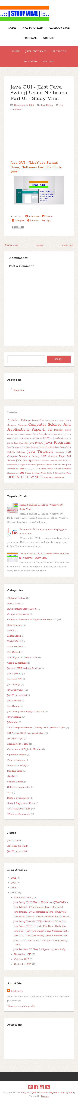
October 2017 (21, 959)
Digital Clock (13, 434)
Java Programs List (16, 447)
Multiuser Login (47, 461)
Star (22, 472)
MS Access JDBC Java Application (25, 733)
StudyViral (19, 390)
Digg (46, 220)
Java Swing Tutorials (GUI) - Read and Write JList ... (41, 921)
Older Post (67, 245)
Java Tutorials (32, 28)
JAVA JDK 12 (14, 673)
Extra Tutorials (40, 434)
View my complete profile (21, 1006)
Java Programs (57, 442)
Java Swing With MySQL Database (25, 711)
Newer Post (11, 245)
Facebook (59, 51)
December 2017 (22, 897)
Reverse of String (15, 468)
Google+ (18, 220)
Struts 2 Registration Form (59, 473)
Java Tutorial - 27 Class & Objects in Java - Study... (40, 949)
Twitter (47, 216)
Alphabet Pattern (19, 420)
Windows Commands (54, 477)
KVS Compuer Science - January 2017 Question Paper (36, 727)
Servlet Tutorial (54, 468)
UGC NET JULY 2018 (24, 477)
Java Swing (47, 105)
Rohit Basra (16, 991)
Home (12, 28)
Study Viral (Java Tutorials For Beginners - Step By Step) (47, 1092)
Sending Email (31, 469)
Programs (30, 38)
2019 (13, 882)
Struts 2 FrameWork (35, 473)
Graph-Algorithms (27, 438)
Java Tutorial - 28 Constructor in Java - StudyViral (40, 912)
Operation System (43, 464)
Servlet (42, 468)
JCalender (60, 452)
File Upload (52, 434)
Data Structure (56, 430)
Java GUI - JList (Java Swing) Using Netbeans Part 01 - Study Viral (38, 93)
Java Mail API (21, 443)
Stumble (33, 220)
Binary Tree (38, 420)
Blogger (45, 1096)
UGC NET (48, 38)
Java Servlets (32, 447)
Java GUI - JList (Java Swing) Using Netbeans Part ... (41, 931)
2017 (13, 892)
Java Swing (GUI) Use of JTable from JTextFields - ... (42, 902)
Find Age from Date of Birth (22, 657)
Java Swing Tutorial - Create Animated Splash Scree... (42, 916)
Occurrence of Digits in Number (21, 465)
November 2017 (22, 954)
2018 (13, 887)
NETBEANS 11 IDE (63, 461)
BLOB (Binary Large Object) (58, 420)
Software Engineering (18, 787)
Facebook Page (59, 28)
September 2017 (22, 964)
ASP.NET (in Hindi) (17, 846)
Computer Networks (17, 425)
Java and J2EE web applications (50, 438)
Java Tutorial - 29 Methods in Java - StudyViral (38, 907)
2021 (13, 878)
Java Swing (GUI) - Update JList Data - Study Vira (40, 926)
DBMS (68, 430)
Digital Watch (25, 434)
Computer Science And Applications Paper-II (39, 427)
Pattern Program (62, 464)
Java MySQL (36, 443)
